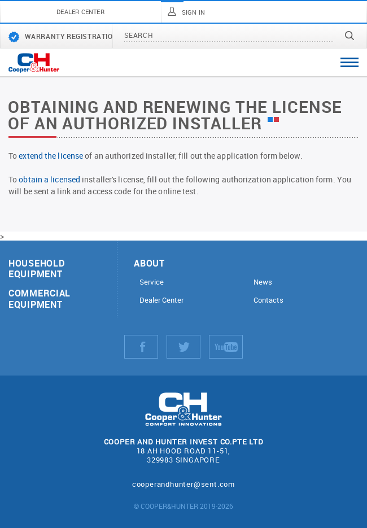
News (263, 282)
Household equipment (36, 268)
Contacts (268, 300)
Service (151, 282)
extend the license (51, 155)
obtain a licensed (49, 179)
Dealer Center (161, 300)
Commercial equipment (39, 298)
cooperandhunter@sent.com (183, 484)
